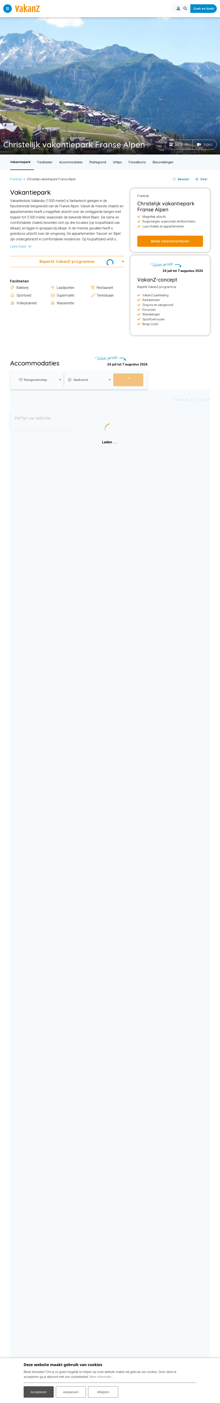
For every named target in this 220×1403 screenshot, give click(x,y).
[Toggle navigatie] (7, 8)
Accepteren (39, 1392)
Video (204, 144)
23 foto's (179, 144)
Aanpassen (71, 1392)
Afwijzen (103, 1392)
